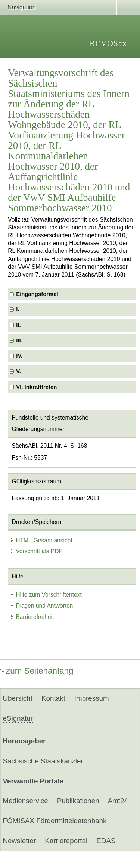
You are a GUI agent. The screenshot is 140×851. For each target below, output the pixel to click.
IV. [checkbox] (19, 356)
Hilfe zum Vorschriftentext (46, 594)
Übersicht (17, 698)
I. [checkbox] (17, 309)
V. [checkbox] (18, 371)
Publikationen (78, 801)
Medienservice (25, 801)
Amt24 (118, 801)
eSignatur (18, 718)
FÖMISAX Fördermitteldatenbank (55, 821)
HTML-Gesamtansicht (41, 540)
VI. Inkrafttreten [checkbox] (36, 387)
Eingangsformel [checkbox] (37, 294)
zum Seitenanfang (37, 670)
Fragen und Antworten (41, 606)
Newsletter (19, 841)
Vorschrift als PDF (36, 551)
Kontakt (53, 698)
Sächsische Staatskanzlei (43, 761)
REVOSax (108, 43)
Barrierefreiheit (32, 617)
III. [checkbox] (19, 340)
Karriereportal (66, 841)
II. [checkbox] (18, 325)
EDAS (105, 841)
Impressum (91, 698)
